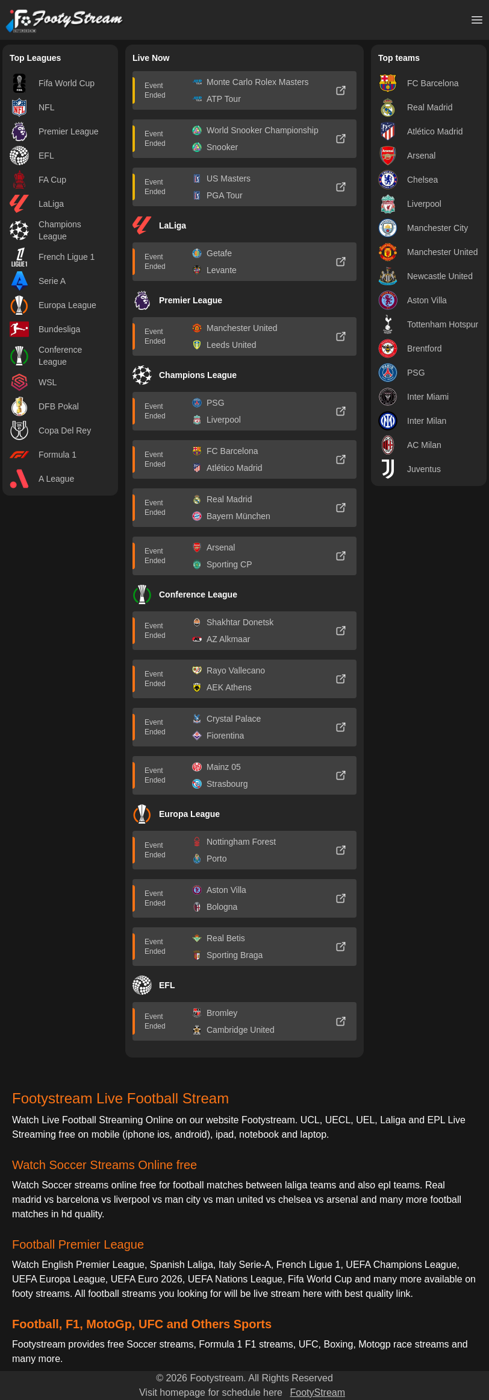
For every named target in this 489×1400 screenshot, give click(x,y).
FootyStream (317, 1392)
